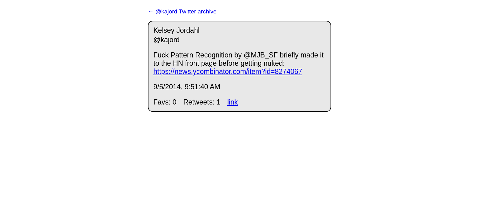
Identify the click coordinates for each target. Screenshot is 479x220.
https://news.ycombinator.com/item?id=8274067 (227, 71)
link (232, 102)
